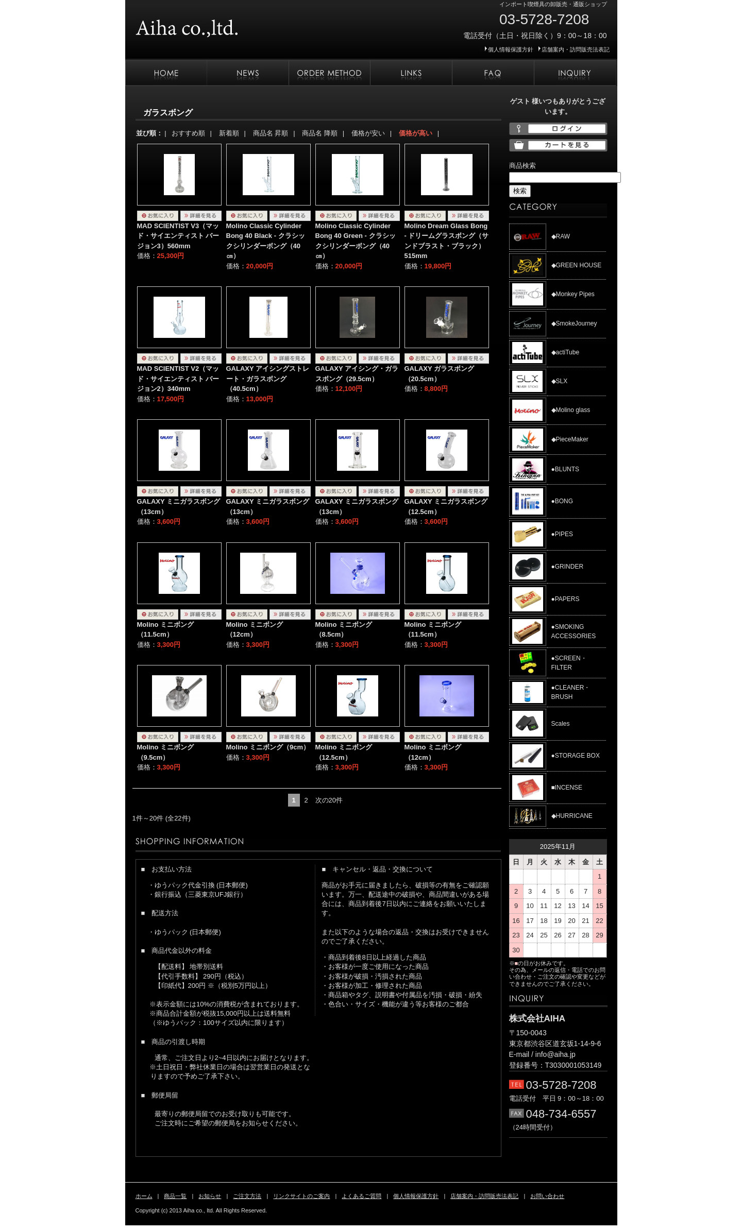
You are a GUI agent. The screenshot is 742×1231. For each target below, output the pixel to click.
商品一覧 (175, 1196)
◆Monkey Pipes (573, 294)
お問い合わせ (575, 73)
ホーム (166, 73)
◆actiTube (565, 352)
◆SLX (559, 381)
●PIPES (562, 534)
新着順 (229, 133)
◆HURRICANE (572, 815)
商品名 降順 (320, 133)
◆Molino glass (571, 410)
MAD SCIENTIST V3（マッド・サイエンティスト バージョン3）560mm (178, 236)
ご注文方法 (329, 73)
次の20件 (329, 800)
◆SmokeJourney (574, 323)
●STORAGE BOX (575, 755)
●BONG (562, 501)
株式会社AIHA (218, 24)
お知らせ (248, 73)
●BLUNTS (565, 469)
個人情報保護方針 (510, 49)
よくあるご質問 (493, 73)
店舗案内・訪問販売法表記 (576, 49)
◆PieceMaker (569, 439)
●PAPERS (565, 599)
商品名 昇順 (271, 133)
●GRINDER (567, 566)
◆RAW (560, 236)
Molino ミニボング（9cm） (268, 747)
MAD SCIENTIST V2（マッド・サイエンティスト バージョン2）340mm (178, 378)
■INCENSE (567, 787)
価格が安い (368, 133)
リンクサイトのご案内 (411, 73)
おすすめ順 (188, 133)
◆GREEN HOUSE (576, 265)
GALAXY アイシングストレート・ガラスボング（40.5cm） (268, 378)
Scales (560, 723)
